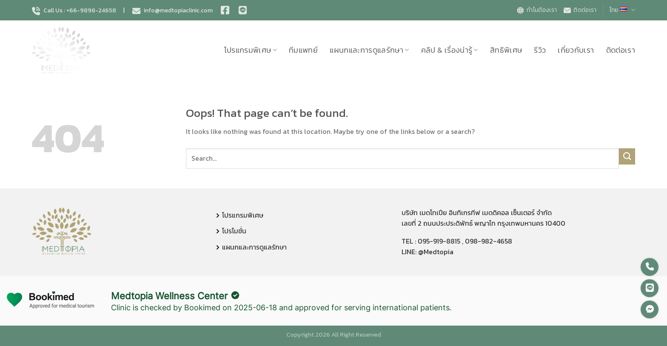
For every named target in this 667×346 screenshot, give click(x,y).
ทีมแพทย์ (303, 50)
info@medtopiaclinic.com (172, 10)
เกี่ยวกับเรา (576, 50)
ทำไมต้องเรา (536, 10)
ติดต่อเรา (579, 10)
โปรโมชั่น (234, 231)
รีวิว (540, 50)
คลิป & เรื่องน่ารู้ (449, 50)
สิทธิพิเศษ (506, 50)
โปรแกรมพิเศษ (250, 50)
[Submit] (627, 156)
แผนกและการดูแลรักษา (369, 50)
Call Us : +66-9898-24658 (74, 10)
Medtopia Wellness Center (169, 295)
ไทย (622, 10)
